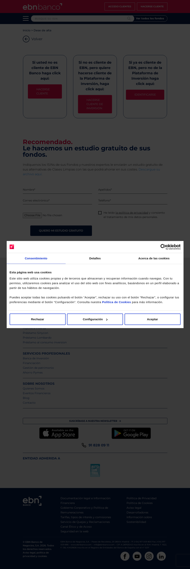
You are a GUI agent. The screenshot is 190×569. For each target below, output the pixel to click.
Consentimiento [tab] (36, 258)
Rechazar (37, 319)
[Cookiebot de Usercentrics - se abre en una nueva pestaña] (163, 247)
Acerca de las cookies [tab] (154, 258)
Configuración (95, 319)
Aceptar (152, 319)
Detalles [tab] (95, 258)
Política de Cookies (116, 302)
